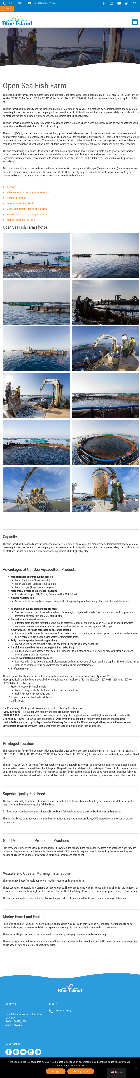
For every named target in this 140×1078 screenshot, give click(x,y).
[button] (135, 22)
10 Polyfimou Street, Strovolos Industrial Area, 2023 (21, 1017)
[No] (135, 1068)
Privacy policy (81, 1071)
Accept (55, 1071)
